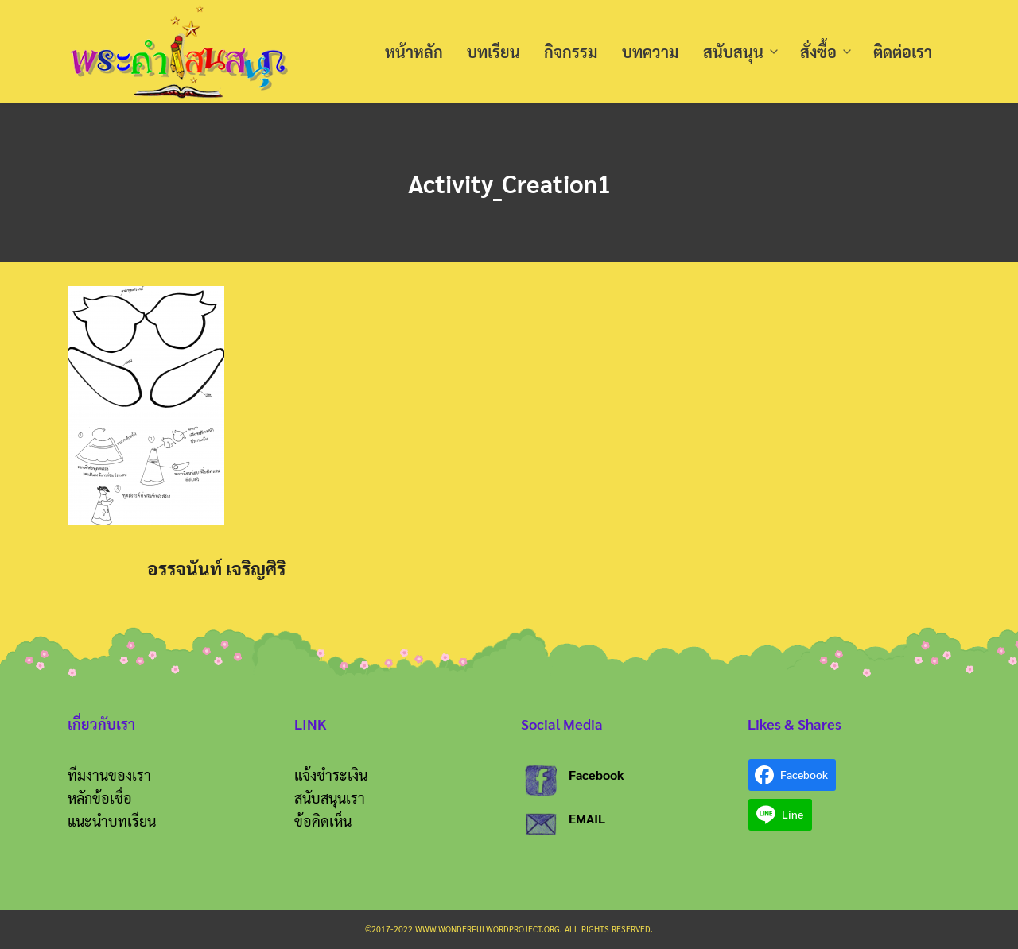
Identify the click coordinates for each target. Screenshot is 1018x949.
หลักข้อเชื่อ (100, 797)
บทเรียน (493, 51)
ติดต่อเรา (902, 51)
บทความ (650, 51)
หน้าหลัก (414, 51)
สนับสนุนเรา (329, 797)
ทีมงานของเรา (109, 774)
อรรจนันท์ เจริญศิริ (216, 567)
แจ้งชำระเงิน (330, 774)
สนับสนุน (733, 51)
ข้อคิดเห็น (323, 820)
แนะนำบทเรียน (112, 820)
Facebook (596, 774)
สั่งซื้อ (818, 51)
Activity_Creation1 (509, 182)
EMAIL (587, 818)
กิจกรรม (571, 51)
